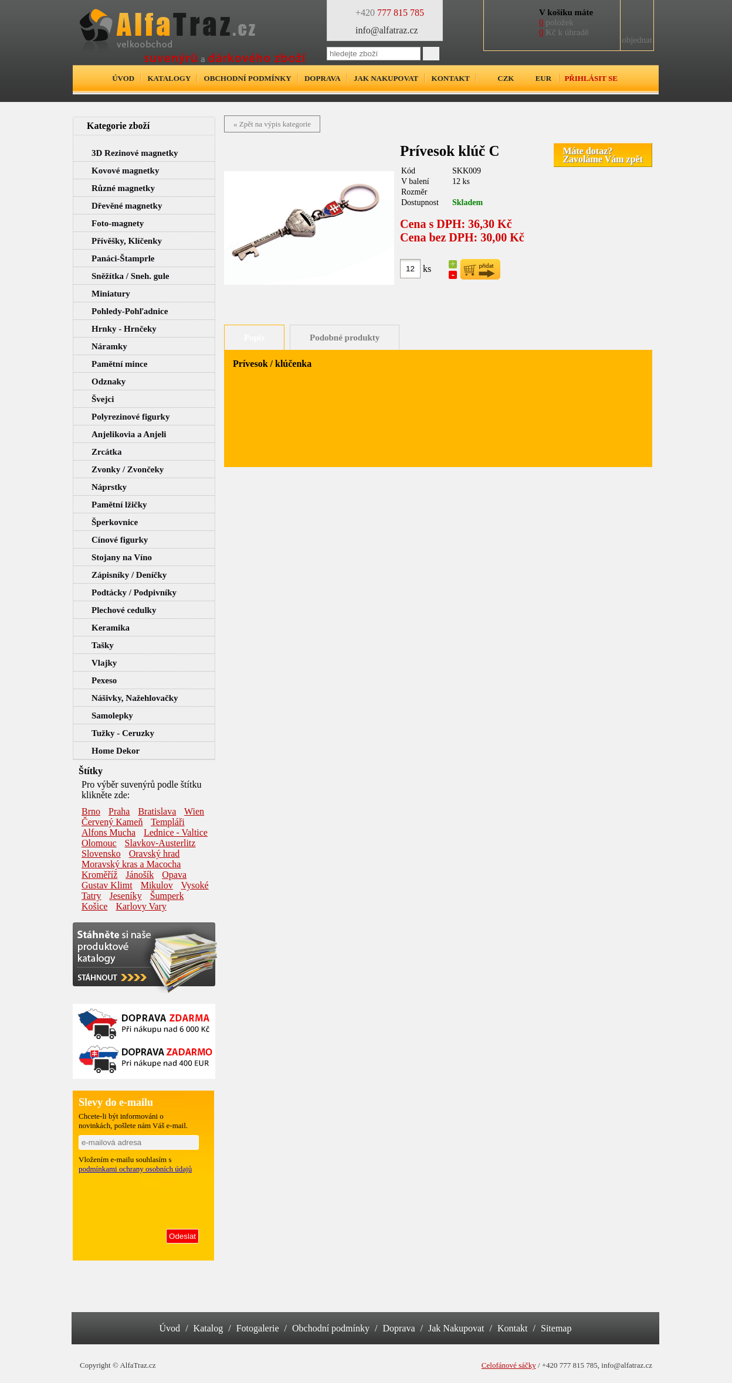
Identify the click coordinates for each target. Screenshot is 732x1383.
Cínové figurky (120, 539)
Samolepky (112, 715)
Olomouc (99, 843)
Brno (91, 811)
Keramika (111, 627)
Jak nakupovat (386, 78)
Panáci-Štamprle (123, 258)
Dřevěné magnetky (127, 205)
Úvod (123, 78)
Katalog (208, 1328)
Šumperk (167, 896)
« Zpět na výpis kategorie (272, 124)
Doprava (322, 78)
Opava (174, 875)
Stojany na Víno (122, 557)
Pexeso (104, 680)
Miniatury (111, 293)
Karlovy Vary (141, 906)
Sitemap (556, 1328)
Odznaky (109, 381)
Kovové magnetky (125, 170)
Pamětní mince (119, 364)
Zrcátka (106, 452)
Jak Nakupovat (456, 1328)
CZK (505, 78)
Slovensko (101, 854)
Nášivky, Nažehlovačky (135, 698)
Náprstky (109, 487)
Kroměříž (99, 875)
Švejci (103, 399)
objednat (637, 40)
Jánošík (140, 875)
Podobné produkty (344, 337)
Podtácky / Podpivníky (134, 592)
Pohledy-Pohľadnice (130, 311)
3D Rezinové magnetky (135, 153)
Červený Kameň (112, 822)
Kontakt (451, 78)
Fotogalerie (257, 1328)
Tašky (103, 645)
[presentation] (139, 1198)
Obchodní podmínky (248, 78)
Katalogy (169, 78)
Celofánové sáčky (509, 1365)
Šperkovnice (115, 522)
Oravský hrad (154, 854)
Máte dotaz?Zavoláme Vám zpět (602, 155)
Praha (119, 811)
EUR (543, 78)
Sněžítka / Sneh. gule (131, 276)
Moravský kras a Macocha (131, 864)
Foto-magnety (118, 223)
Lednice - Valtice (176, 832)
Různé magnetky (123, 188)
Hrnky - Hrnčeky (124, 328)
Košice (94, 906)
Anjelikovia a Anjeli (129, 434)
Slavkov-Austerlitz (160, 843)
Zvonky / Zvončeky (128, 469)
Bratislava (157, 811)
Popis (254, 337)
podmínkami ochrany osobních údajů (135, 1168)
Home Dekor (116, 750)
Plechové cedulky (124, 610)
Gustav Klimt (107, 885)
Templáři (168, 822)
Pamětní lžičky (119, 504)
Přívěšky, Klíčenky (127, 241)
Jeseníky (126, 896)
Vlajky (104, 662)
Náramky (109, 346)
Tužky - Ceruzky (123, 733)
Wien (194, 811)
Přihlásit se (590, 78)
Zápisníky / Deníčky (129, 575)
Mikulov (157, 885)
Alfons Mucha (108, 832)
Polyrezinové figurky (131, 416)
